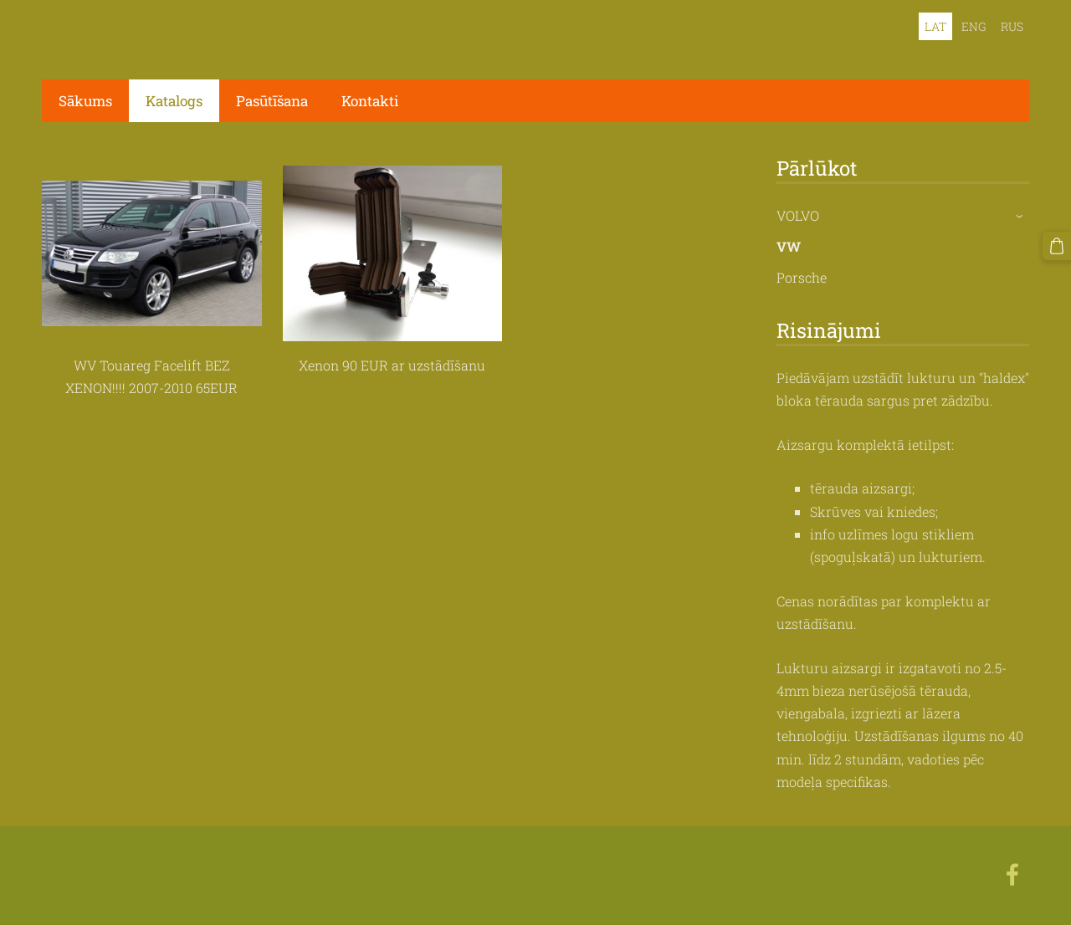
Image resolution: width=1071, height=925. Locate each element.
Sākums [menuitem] (85, 100)
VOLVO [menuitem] (797, 215)
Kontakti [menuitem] (369, 100)
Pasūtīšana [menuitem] (272, 100)
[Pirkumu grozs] (1057, 246)
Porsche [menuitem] (801, 277)
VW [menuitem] (788, 246)
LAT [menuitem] (935, 26)
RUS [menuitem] (1012, 26)
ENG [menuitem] (973, 26)
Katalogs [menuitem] (174, 100)
